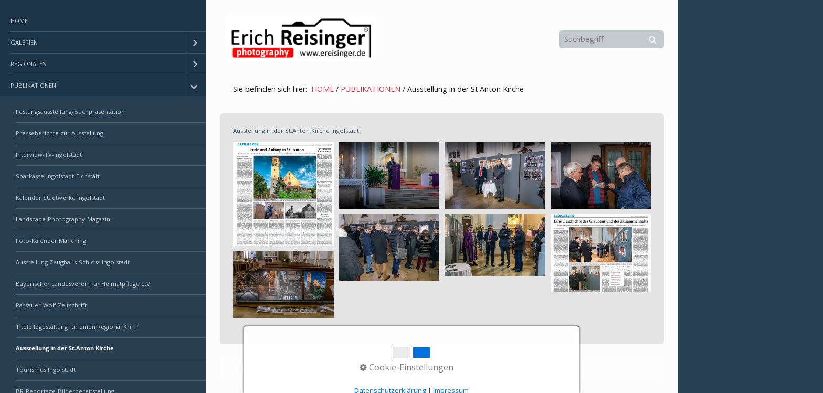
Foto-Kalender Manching (51, 241)
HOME (19, 21)
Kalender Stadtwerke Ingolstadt (60, 197)
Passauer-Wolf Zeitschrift (51, 305)
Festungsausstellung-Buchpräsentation (70, 111)
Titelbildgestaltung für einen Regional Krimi (77, 327)
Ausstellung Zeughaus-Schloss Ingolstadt (73, 262)
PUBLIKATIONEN (33, 85)
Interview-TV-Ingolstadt (49, 154)
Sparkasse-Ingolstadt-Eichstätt (58, 176)
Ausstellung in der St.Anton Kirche (65, 348)
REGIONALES (28, 64)
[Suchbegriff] (611, 39)
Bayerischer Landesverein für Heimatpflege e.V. (84, 284)
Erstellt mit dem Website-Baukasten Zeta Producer (400, 369)
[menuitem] (103, 21)
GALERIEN (24, 42)
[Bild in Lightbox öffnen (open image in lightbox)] (283, 194)
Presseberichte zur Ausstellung (59, 133)
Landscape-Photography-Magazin (63, 219)
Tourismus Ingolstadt (46, 370)
